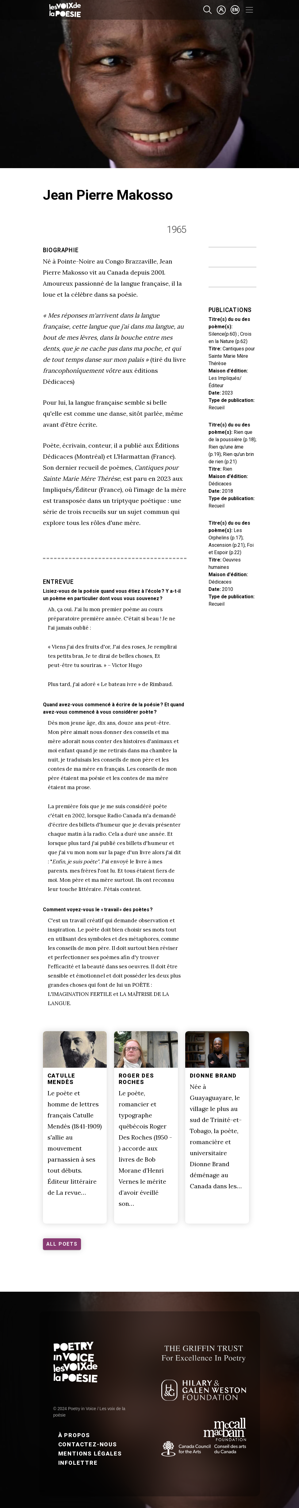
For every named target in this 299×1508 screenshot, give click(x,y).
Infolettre (78, 1463)
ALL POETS (62, 1244)
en (235, 9)
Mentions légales (90, 1453)
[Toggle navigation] (249, 10)
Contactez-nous (87, 1444)
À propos (74, 1435)
